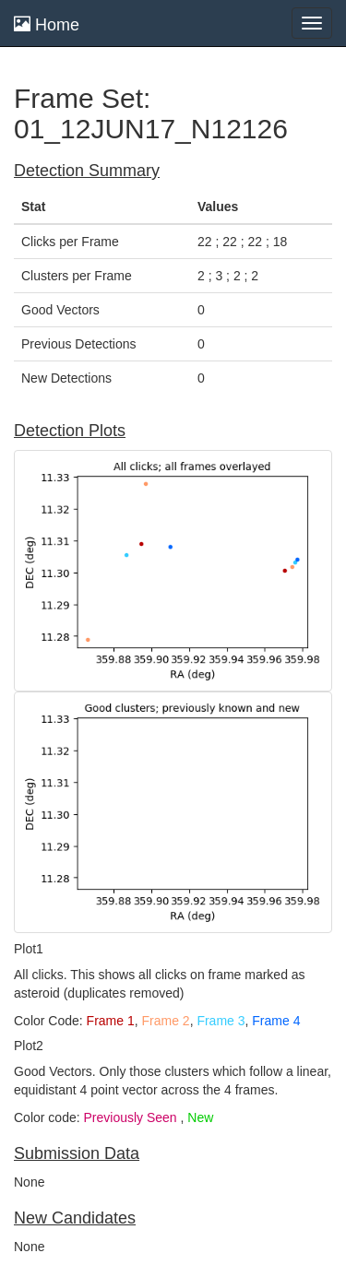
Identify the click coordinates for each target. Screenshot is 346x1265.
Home (46, 24)
